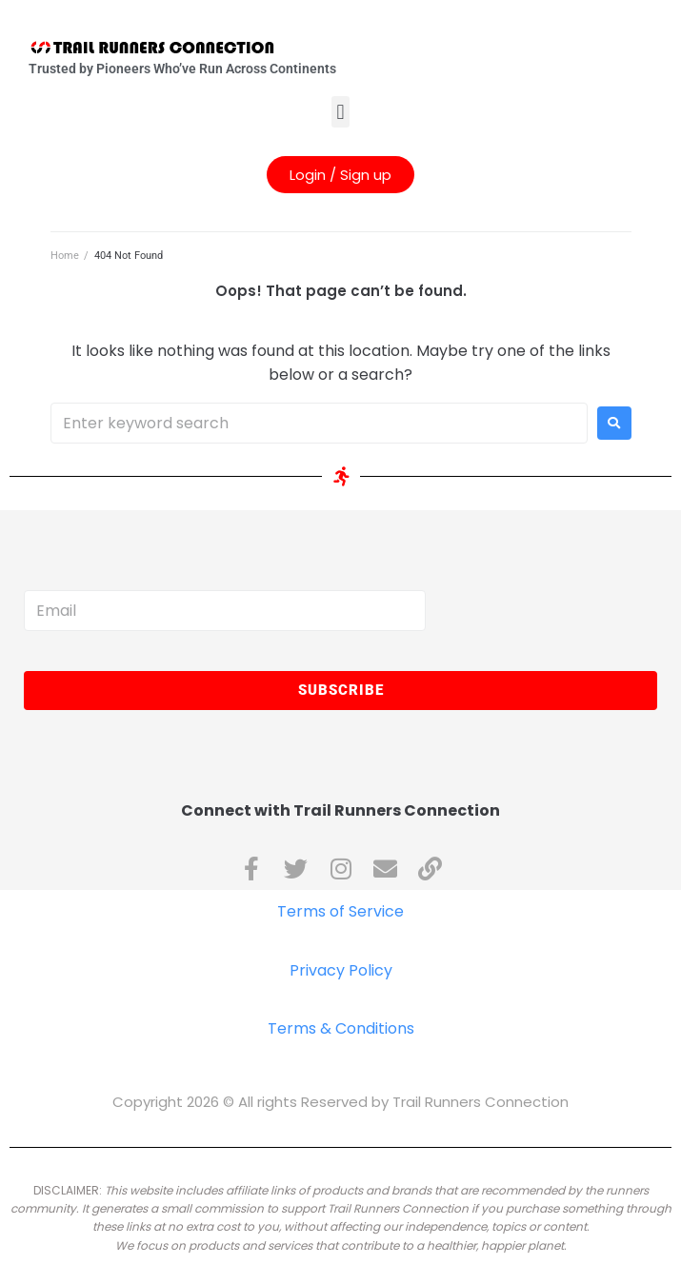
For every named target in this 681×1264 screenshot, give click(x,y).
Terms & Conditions (341, 1028)
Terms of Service (340, 911)
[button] (340, 112)
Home (64, 255)
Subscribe (341, 690)
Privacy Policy (341, 970)
